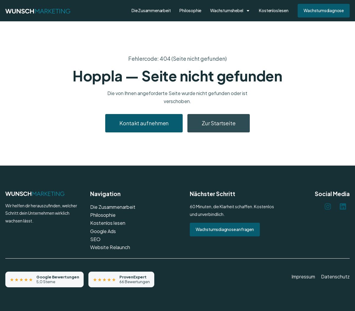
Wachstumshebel (230, 11)
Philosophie (190, 10)
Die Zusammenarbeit (151, 10)
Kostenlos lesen (273, 10)
